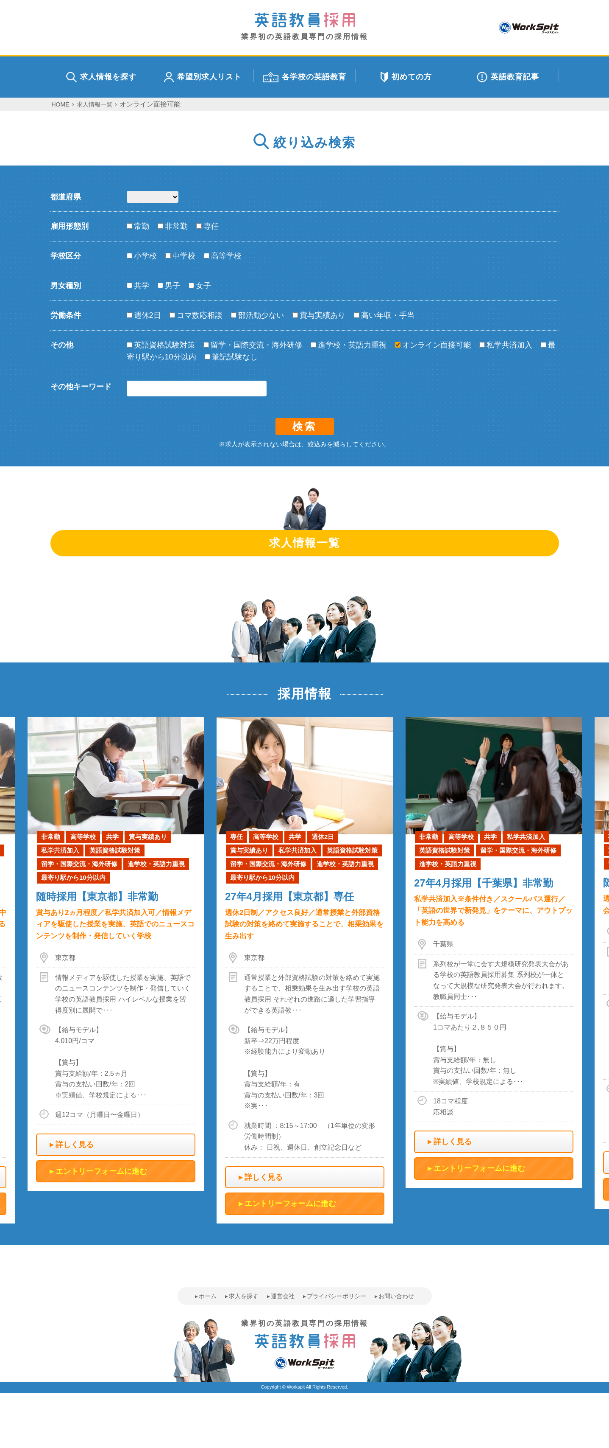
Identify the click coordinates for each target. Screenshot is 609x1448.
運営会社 (283, 1296)
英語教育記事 (508, 77)
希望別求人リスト (203, 77)
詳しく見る (75, 1144)
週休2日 (144, 315)
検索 (304, 426)
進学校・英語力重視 (349, 345)
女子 (200, 285)
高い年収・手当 (384, 315)
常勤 (138, 226)
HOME (61, 104)
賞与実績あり (318, 315)
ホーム (208, 1296)
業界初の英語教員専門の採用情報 (304, 26)
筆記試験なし (231, 357)
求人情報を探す (101, 77)
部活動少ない (257, 315)
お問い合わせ (396, 1296)
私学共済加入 (505, 345)
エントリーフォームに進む (101, 1171)
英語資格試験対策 (161, 345)
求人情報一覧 (94, 104)
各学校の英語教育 (304, 77)
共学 (138, 285)
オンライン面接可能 (433, 345)
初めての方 (406, 77)
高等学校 (223, 256)
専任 (207, 226)
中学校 (180, 256)
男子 (169, 285)
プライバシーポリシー (336, 1296)
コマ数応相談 (196, 315)
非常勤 (173, 226)
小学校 (142, 256)
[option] (305, 970)
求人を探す (244, 1296)
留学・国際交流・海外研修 (252, 345)
